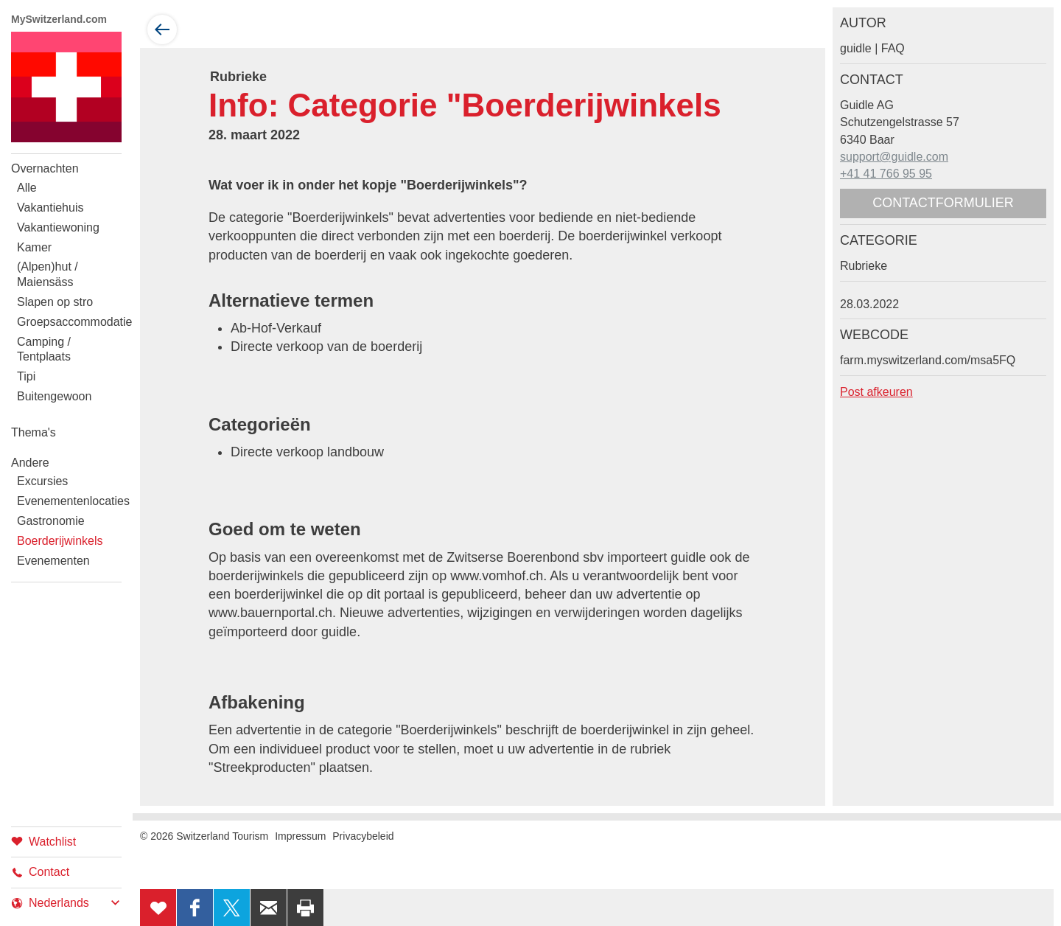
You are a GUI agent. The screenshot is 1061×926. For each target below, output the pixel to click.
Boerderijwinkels (60, 541)
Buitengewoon (54, 396)
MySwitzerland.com (59, 19)
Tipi (26, 376)
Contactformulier (943, 202)
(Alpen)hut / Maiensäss (47, 274)
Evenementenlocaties (69, 501)
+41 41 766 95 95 (886, 173)
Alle (27, 187)
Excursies (42, 481)
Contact (40, 872)
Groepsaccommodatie (69, 322)
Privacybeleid (362, 836)
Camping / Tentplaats (44, 349)
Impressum (300, 836)
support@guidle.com (894, 156)
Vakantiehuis (50, 207)
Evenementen (53, 560)
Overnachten (45, 168)
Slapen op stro (55, 302)
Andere (30, 462)
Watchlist (43, 841)
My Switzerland (66, 87)
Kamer (34, 247)
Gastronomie (51, 521)
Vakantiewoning (58, 227)
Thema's (33, 432)
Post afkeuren (876, 392)
